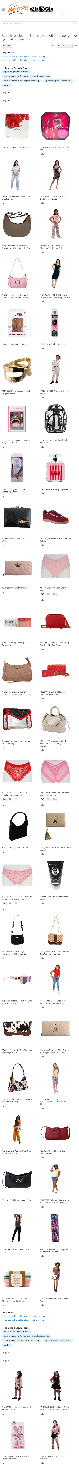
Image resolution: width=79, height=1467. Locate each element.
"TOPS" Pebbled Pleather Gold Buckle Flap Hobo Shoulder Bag (15, 296)
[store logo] (31, 9)
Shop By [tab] (6, 45)
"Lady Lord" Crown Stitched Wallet (16, 588)
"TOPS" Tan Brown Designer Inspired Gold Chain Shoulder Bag (16, 693)
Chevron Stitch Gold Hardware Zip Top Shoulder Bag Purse (54, 643)
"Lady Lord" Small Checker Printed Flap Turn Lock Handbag (55, 952)
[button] (4, 151)
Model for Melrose (15, 1384)
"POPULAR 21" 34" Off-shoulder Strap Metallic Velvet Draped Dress (55, 296)
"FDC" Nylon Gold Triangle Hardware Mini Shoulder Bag (14, 952)
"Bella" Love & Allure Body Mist (53, 344)
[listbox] (55, 594)
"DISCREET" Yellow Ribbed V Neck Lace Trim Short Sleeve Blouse (54, 1201)
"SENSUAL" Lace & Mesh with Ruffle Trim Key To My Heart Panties (17, 898)
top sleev (7, 85)
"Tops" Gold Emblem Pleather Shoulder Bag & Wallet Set (52, 693)
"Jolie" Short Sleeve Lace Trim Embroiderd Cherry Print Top (52, 1002)
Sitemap (11, 1361)
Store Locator (13, 1346)
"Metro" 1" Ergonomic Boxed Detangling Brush (14, 490)
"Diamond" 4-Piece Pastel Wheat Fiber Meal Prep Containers (16, 1299)
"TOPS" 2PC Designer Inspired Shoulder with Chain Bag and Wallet (53, 743)
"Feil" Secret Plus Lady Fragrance (54, 489)
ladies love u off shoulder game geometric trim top (23, 56)
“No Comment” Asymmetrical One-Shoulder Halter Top (16, 1152)
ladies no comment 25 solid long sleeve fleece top (21, 81)
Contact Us (12, 1353)
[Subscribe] (70, 1433)
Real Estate (12, 1388)
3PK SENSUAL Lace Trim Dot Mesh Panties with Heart (54, 793)
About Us (11, 1377)
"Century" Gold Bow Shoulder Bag (16, 1200)
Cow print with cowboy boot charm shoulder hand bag (17, 1100)
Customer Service (15, 1350)
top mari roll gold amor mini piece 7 (16, 72)
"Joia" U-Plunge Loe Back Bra (14, 344)
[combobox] (39, 23)
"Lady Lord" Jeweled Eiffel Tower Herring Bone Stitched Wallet (54, 1051)
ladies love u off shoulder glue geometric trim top (23, 60)
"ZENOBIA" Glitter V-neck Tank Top (16, 1249)
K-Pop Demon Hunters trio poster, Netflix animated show (54, 1250)
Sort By (52, 45)
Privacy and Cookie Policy (18, 1365)
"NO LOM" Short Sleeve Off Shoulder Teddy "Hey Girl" (51, 246)
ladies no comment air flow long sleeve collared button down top (27, 76)
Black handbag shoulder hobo (15, 847)
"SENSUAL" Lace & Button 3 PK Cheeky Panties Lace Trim (15, 793)
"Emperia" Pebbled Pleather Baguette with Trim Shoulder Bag (16, 246)
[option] (42, 594)
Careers (11, 1380)
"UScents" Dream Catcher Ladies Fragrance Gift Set (16, 441)
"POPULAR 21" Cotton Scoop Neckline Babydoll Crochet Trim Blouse (53, 1101)
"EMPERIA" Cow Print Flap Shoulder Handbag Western (17, 1051)
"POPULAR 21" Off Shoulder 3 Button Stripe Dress (52, 197)
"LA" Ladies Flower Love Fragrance (16, 147)
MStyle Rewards (14, 1357)
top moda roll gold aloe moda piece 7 (58, 81)
